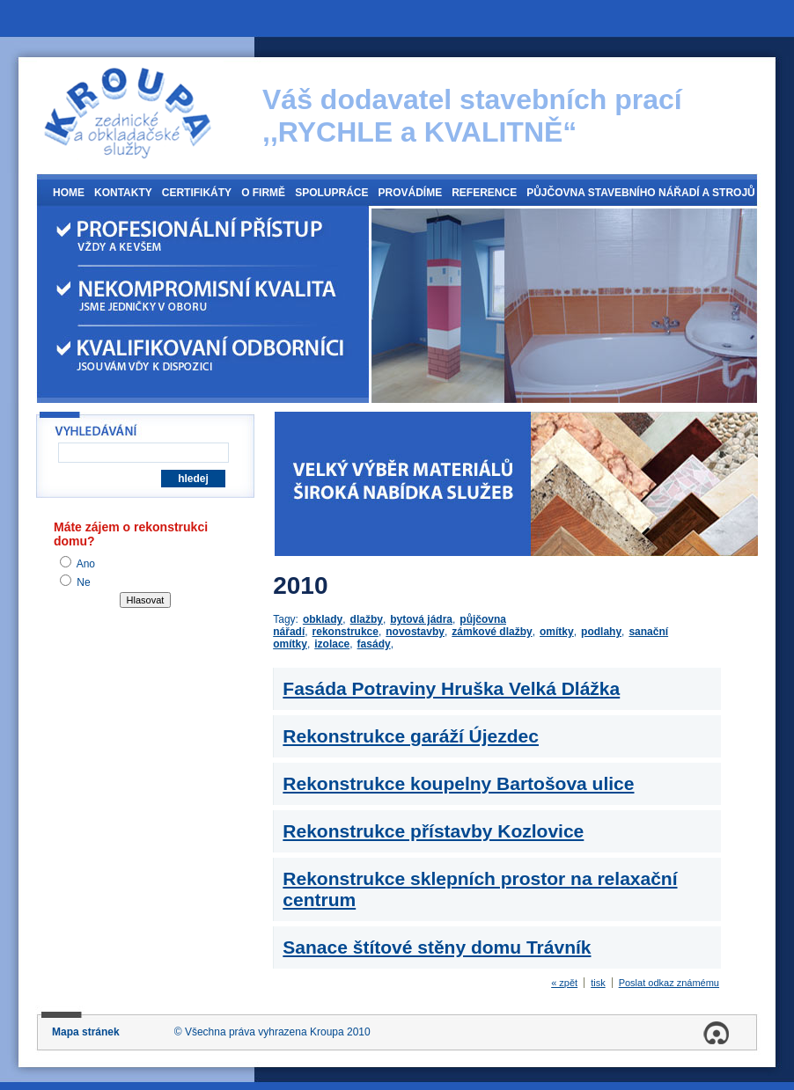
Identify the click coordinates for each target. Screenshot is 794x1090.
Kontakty (123, 193)
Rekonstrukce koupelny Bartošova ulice (458, 783)
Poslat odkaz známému (669, 982)
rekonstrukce (345, 631)
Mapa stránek (86, 1032)
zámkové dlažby (492, 631)
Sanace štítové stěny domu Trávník (437, 947)
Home (69, 193)
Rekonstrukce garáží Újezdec (411, 736)
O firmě (263, 193)
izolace (331, 644)
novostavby (415, 631)
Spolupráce (331, 193)
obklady (322, 619)
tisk (598, 982)
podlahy (601, 631)
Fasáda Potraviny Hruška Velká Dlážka (451, 688)
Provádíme (410, 193)
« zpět (564, 982)
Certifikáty (197, 193)
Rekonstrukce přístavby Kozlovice (433, 831)
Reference (484, 193)
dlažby (366, 619)
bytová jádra (421, 619)
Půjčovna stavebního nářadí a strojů (640, 193)
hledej (193, 478)
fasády (374, 644)
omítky (557, 631)
